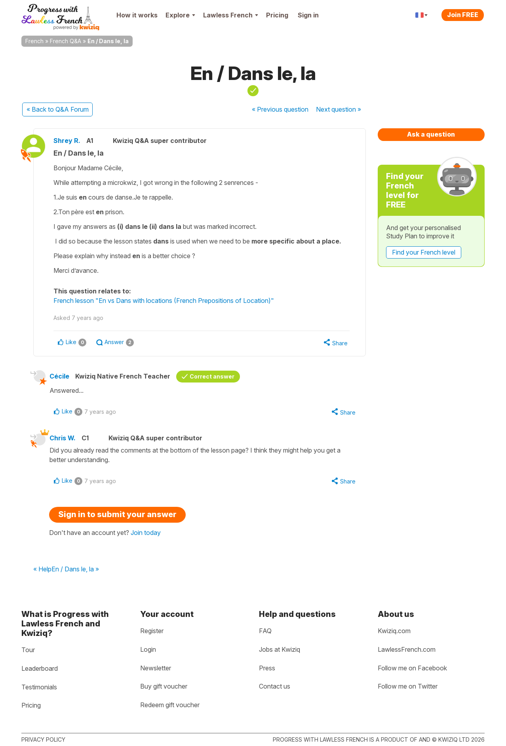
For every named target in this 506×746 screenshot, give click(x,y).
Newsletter (155, 668)
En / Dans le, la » (75, 569)
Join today (146, 533)
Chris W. (62, 438)
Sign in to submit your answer (117, 514)
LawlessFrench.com (407, 649)
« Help (42, 569)
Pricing (277, 15)
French (34, 41)
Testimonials (39, 687)
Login (148, 649)
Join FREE (462, 15)
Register (152, 631)
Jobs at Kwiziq (279, 649)
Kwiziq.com (394, 631)
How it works (137, 15)
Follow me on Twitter (408, 686)
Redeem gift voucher (170, 705)
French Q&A (65, 41)
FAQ (265, 631)
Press (267, 668)
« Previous (280, 109)
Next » (338, 109)
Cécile (59, 376)
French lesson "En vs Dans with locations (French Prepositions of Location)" (163, 300)
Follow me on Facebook (412, 668)
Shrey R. (66, 141)
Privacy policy (43, 739)
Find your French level (423, 252)
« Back (58, 109)
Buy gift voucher (163, 686)
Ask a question (431, 134)
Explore (180, 15)
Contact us (274, 686)
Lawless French (230, 15)
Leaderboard (39, 668)
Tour (28, 650)
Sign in (308, 15)
